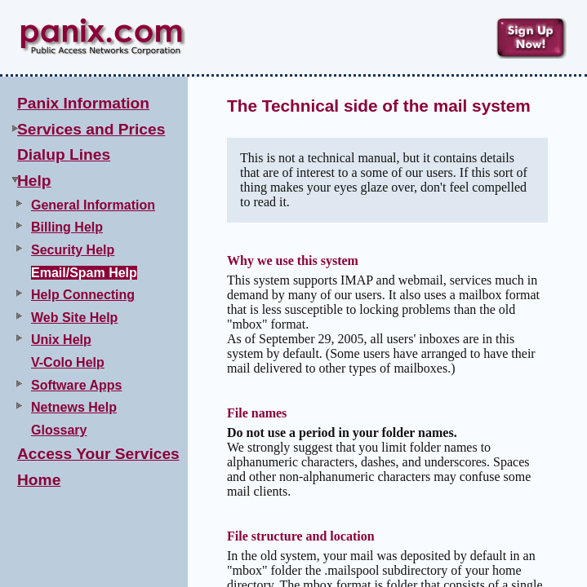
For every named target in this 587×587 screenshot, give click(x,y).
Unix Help (61, 339)
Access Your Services (98, 453)
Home (38, 479)
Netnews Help (74, 407)
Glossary (59, 430)
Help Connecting (83, 295)
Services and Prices (91, 129)
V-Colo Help (68, 362)
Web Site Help (74, 317)
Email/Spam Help (84, 273)
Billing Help (67, 227)
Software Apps (76, 385)
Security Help (72, 250)
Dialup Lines (63, 154)
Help (34, 180)
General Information (93, 205)
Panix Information (83, 103)
